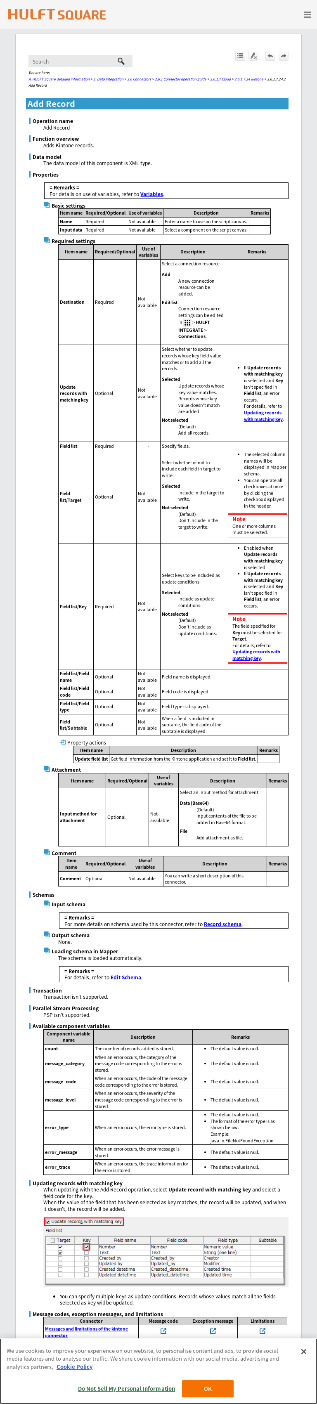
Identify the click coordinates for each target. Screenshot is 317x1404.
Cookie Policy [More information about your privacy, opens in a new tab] (74, 1367)
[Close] (304, 1352)
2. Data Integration (108, 78)
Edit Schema (126, 977)
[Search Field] (80, 61)
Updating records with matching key (263, 415)
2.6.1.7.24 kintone (248, 78)
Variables (151, 193)
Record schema (222, 923)
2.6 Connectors (139, 78)
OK (208, 1388)
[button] (120, 61)
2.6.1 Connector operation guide (180, 78)
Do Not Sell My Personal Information (126, 1388)
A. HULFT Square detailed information (59, 78)
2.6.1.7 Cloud (220, 78)
